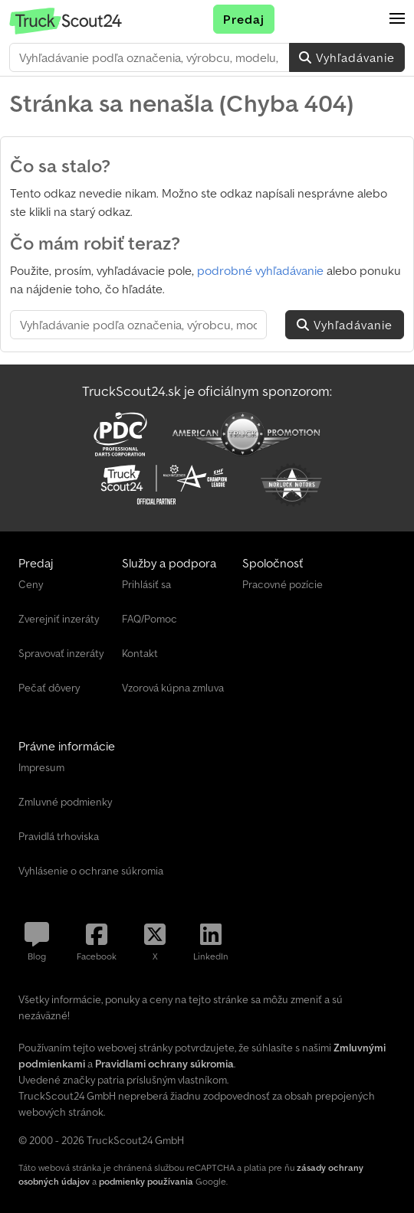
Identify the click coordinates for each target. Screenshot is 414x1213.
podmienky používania (146, 1181)
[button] (397, 19)
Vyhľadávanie (347, 57)
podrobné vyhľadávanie (260, 270)
